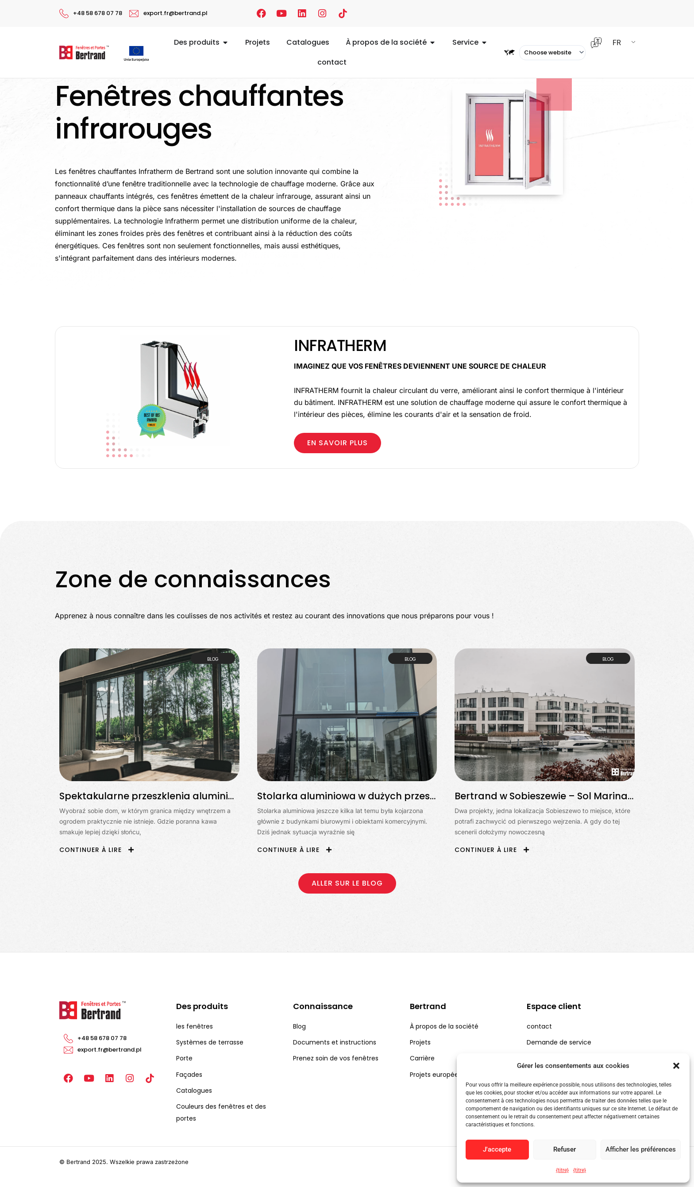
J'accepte (497, 1149)
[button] (676, 1065)
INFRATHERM (340, 345)
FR (617, 43)
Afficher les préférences (640, 1149)
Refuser (564, 1149)
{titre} (562, 1170)
